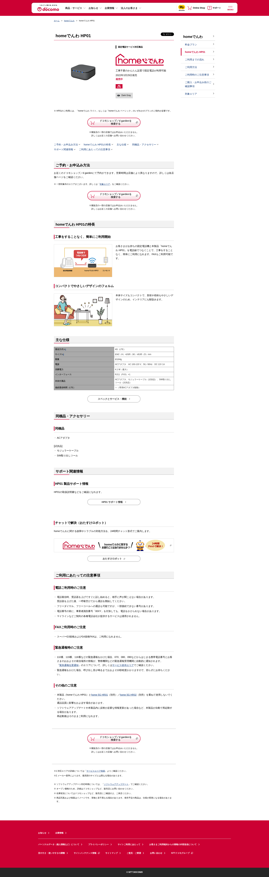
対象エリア (105, 184)
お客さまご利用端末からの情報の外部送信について (173, 844)
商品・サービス (73, 8)
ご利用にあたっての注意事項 (94, 149)
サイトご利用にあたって (129, 844)
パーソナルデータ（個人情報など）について (58, 844)
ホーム (57, 21)
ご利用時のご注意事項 (197, 74)
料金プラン (191, 44)
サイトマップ (111, 853)
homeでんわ (69, 21)
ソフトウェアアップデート (116, 784)
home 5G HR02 (128, 694)
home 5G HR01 (99, 694)
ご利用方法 (191, 67)
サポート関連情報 (63, 149)
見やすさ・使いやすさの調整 (51, 853)
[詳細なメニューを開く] (230, 8)
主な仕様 (121, 144)
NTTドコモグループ (182, 853)
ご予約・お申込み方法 (66, 144)
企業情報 (109, 8)
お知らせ (93, 8)
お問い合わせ (156, 853)
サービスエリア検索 (95, 771)
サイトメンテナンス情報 (87, 853)
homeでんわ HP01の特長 (97, 144)
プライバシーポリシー (98, 844)
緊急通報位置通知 (69, 665)
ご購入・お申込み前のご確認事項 (198, 84)
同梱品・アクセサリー (144, 144)
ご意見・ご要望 (134, 853)
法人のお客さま (129, 8)
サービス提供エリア (123, 665)
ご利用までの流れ (194, 59)
